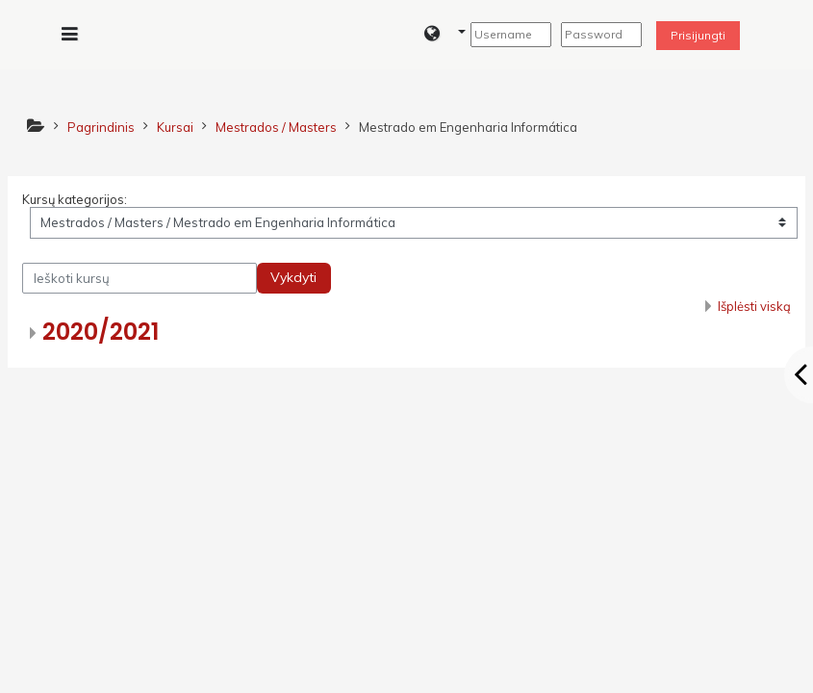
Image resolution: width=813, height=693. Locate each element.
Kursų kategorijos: (74, 199)
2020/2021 (100, 331)
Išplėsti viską (754, 306)
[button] (445, 34)
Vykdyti (293, 277)
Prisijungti (698, 35)
